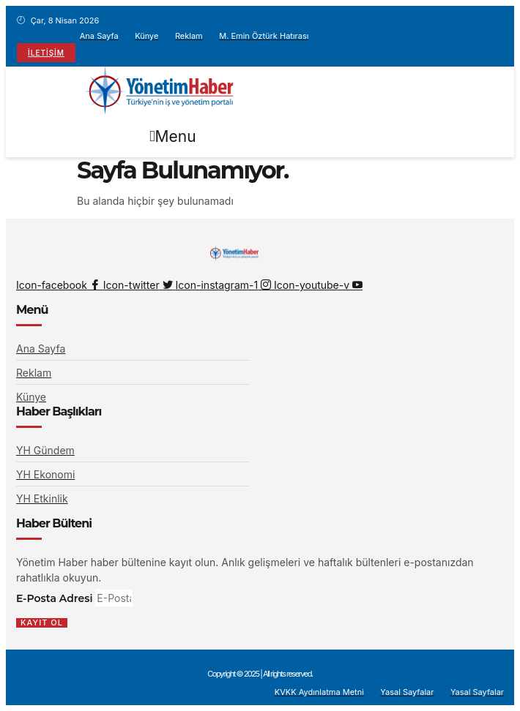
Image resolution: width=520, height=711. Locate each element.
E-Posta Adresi (55, 598)
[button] (173, 136)
